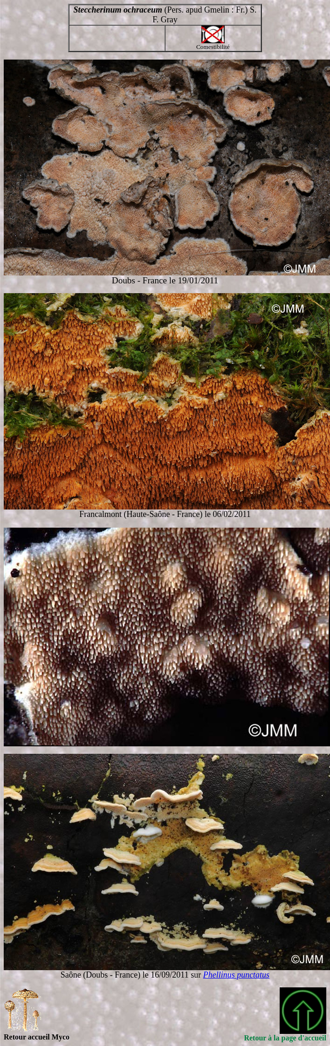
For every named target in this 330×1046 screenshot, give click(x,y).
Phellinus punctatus (236, 974)
